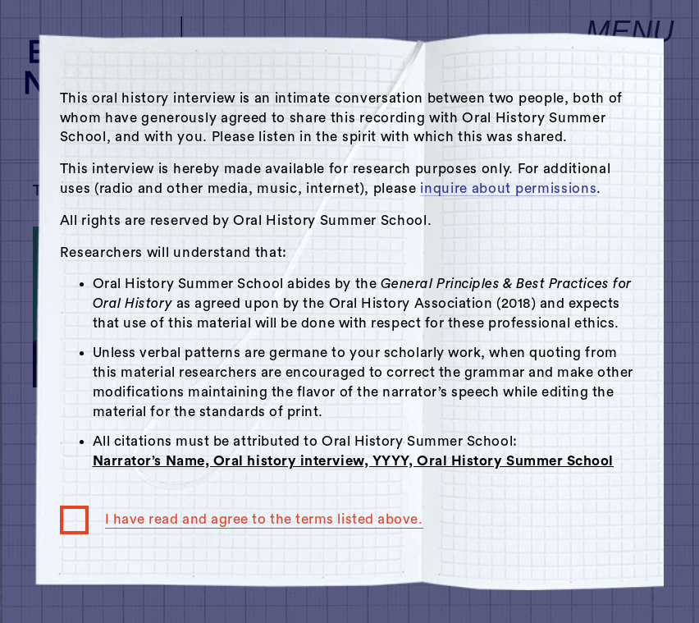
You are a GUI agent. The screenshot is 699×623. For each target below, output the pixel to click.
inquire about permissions (508, 188)
